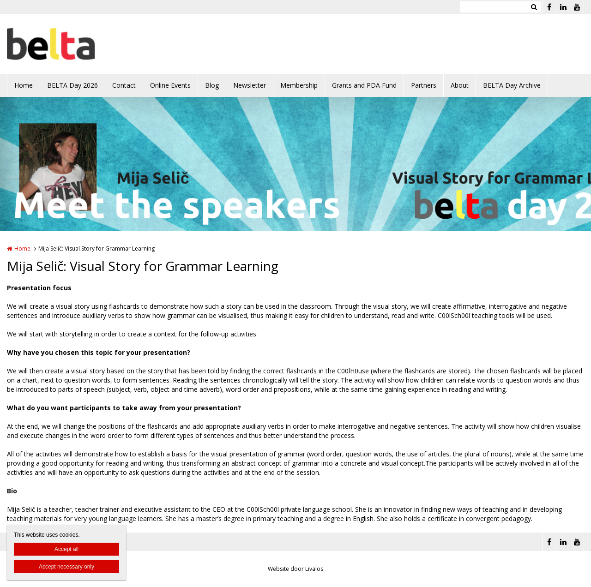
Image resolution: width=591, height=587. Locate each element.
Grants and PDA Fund (364, 85)
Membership (299, 85)
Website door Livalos (295, 569)
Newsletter (249, 85)
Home (23, 85)
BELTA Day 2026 (72, 85)
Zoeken (534, 6)
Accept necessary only (66, 566)
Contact (124, 85)
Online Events (170, 85)
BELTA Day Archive (512, 85)
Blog (212, 85)
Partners (423, 85)
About (460, 85)
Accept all (66, 549)
